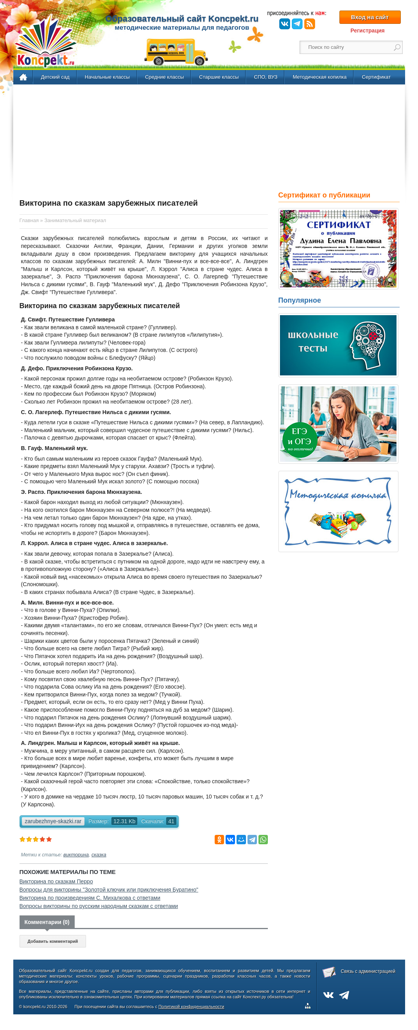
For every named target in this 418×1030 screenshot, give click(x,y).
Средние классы (164, 77)
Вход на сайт (370, 17)
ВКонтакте (284, 23)
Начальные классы (107, 77)
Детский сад (55, 77)
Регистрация (367, 30)
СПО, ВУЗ (265, 77)
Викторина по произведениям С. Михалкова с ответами (90, 898)
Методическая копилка (319, 77)
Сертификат (376, 77)
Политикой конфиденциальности (191, 1006)
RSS (309, 23)
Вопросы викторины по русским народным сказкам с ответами (99, 906)
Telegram (297, 23)
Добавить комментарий (52, 941)
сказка (98, 855)
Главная (24, 77)
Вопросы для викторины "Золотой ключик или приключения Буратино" (109, 889)
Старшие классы (219, 77)
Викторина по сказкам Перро (56, 881)
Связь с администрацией (368, 971)
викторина (76, 855)
